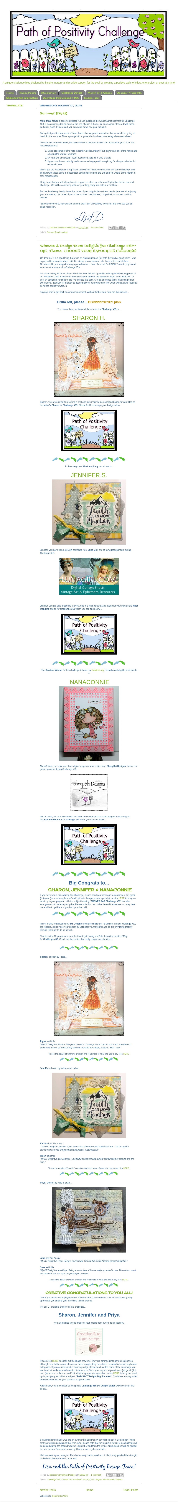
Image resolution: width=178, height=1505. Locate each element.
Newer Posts (48, 1489)
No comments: (98, 227)
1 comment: (96, 1475)
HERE (121, 898)
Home (10, 92)
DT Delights (96, 1479)
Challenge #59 (53, 1479)
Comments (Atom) (60, 1496)
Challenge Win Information (22, 97)
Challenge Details (72, 92)
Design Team (91, 97)
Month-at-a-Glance (100, 92)
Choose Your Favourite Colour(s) (75, 1479)
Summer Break (53, 113)
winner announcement (113, 1479)
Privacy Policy (27, 92)
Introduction (48, 92)
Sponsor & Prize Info (129, 92)
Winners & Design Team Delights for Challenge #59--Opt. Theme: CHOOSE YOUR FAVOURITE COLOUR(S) (88, 249)
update (65, 232)
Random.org (98, 670)
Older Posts (130, 1489)
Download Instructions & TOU (61, 97)
